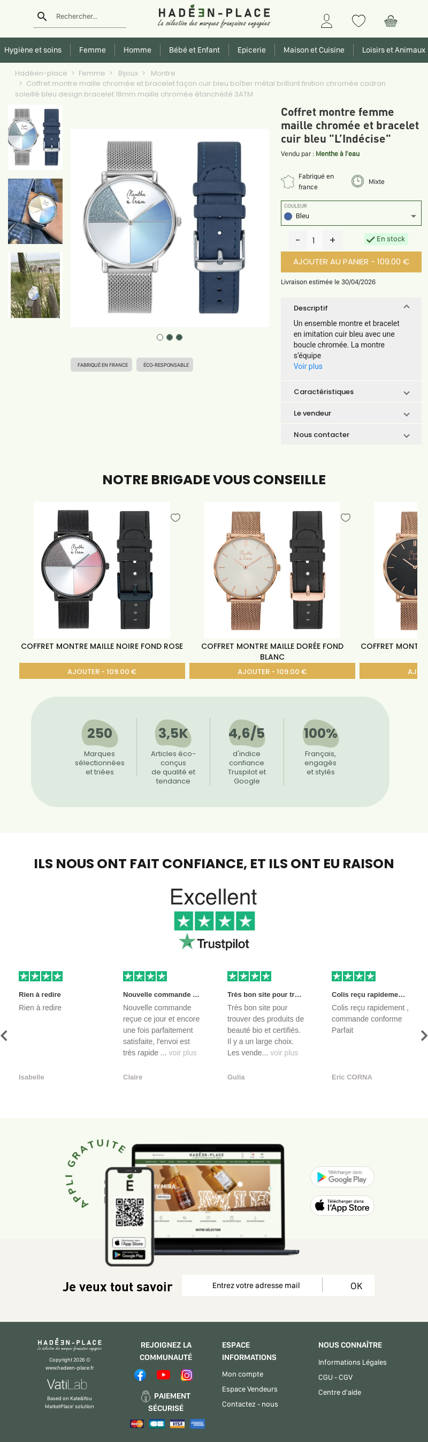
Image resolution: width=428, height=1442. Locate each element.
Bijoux (127, 73)
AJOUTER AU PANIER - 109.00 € (351, 261)
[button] (351, 308)
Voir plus (308, 366)
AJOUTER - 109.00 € (101, 672)
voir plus (183, 1052)
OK (354, 1285)
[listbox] (351, 217)
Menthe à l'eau (338, 154)
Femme (92, 73)
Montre (162, 73)
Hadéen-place (41, 73)
